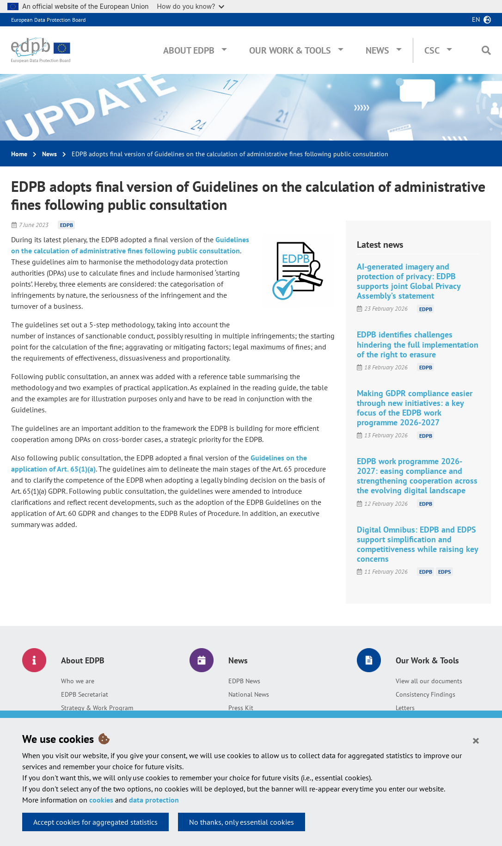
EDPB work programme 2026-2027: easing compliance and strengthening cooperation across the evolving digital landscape (417, 476)
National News (248, 694)
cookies (101, 799)
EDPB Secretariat (84, 694)
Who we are (77, 681)
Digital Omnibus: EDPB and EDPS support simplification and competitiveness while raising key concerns (417, 544)
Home (19, 154)
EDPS (444, 571)
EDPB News (244, 681)
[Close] (476, 740)
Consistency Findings (425, 694)
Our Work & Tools (290, 50)
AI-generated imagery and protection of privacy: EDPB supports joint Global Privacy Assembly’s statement (408, 281)
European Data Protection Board (48, 19)
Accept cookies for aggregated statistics (95, 822)
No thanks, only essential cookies (241, 822)
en (476, 19)
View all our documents (429, 681)
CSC (432, 50)
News (377, 50)
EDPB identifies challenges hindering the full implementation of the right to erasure (417, 344)
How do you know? (191, 6)
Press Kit (240, 708)
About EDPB (188, 50)
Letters (405, 708)
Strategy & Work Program (97, 708)
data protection (154, 799)
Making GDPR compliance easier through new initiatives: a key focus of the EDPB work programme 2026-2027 (414, 408)
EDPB (66, 224)
